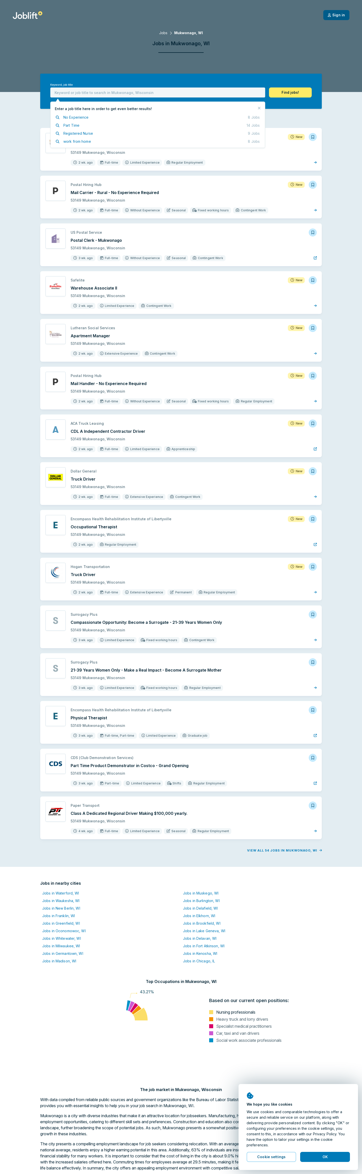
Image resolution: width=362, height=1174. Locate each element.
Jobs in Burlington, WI (201, 901)
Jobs (163, 33)
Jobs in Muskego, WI (200, 893)
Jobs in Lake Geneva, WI (204, 931)
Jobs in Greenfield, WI (61, 923)
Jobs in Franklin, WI (58, 916)
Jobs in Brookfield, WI (201, 923)
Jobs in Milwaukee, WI (61, 946)
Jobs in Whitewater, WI (61, 938)
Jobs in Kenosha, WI (200, 953)
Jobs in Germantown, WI (62, 953)
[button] (290, 92)
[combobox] (157, 92)
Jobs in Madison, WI (59, 961)
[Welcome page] (27, 15)
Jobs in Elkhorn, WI (199, 916)
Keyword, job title (61, 84)
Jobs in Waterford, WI (60, 893)
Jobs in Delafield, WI (200, 908)
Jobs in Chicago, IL (199, 961)
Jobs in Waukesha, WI (60, 901)
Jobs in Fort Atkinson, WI (203, 946)
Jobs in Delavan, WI (199, 938)
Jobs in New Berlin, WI (61, 908)
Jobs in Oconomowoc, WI (64, 931)
